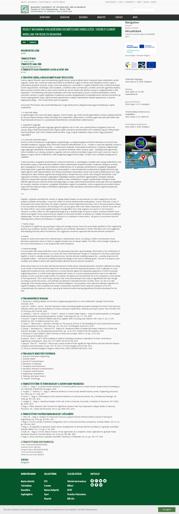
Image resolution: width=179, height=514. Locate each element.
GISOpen (129, 89)
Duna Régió (130, 55)
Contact (119, 17)
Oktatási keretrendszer (76, 481)
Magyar (153, 2)
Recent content (132, 28)
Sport (46, 494)
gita (127, 102)
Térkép (139, 2)
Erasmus (47, 485)
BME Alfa (70, 498)
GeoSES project (146, 69)
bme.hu (23, 2)
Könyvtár (47, 498)
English (146, 2)
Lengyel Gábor (27, 449)
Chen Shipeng (27, 445)
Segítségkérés (27, 494)
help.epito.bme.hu (59, 2)
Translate (32, 42)
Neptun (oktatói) (27, 481)
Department (45, 17)
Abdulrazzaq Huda (29, 454)
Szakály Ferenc (27, 447)
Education (64, 17)
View (24, 42)
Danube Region (143, 55)
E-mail (120, 2)
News (135, 17)
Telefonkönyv (129, 2)
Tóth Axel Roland (28, 452)
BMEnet (70, 485)
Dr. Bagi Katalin (27, 61)
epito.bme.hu (32, 2)
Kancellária (25, 490)
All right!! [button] (167, 509)
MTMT (24, 72)
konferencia (134, 102)
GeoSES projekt (131, 69)
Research (83, 17)
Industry (101, 17)
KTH (45, 481)
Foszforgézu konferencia (136, 124)
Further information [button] (87, 509)
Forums (128, 25)
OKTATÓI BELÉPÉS (110, 2)
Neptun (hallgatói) (51, 490)
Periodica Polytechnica (76, 494)
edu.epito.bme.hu (45, 2)
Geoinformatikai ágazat (135, 34)
